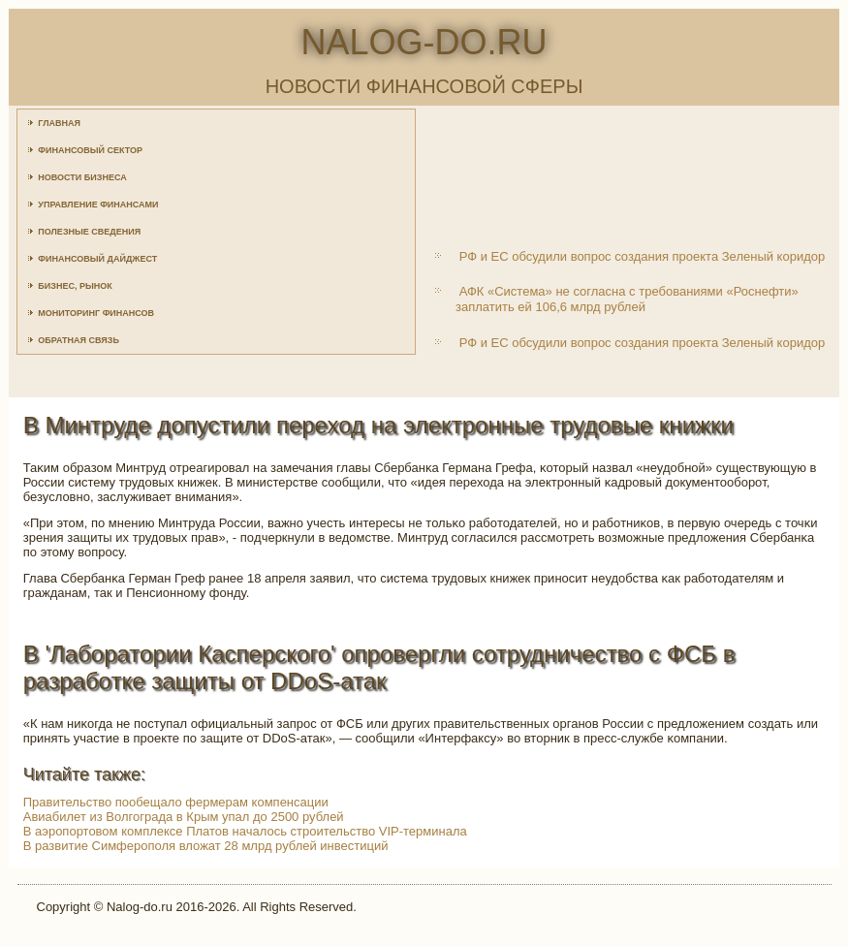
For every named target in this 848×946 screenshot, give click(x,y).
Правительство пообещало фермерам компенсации (176, 802)
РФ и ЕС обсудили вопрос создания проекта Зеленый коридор (642, 256)
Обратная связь (78, 340)
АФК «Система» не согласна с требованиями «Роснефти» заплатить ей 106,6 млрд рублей (627, 299)
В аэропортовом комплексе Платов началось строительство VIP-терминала (245, 831)
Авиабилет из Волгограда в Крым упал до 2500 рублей (183, 816)
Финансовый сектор (90, 150)
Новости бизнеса (82, 177)
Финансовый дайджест (97, 259)
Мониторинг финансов (96, 313)
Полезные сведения (89, 231)
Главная (59, 123)
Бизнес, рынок (74, 286)
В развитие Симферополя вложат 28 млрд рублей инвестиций (206, 845)
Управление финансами (98, 204)
